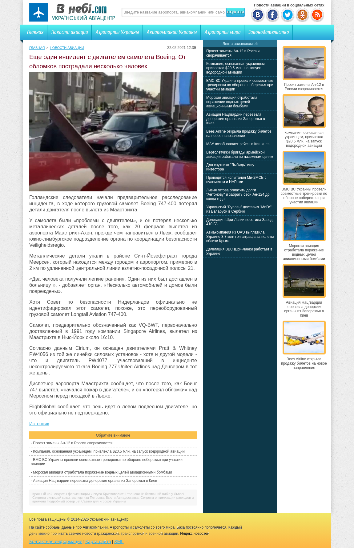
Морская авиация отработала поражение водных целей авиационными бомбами (102, 472)
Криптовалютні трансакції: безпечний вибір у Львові (143, 494)
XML (119, 541)
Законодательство (268, 32)
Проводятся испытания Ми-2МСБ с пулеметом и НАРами (236, 179)
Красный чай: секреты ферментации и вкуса (67, 494)
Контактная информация (55, 541)
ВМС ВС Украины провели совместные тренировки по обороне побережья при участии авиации (239, 84)
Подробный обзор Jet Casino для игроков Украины (86, 501)
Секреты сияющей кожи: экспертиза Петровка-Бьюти (74, 497)
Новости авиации (69, 32)
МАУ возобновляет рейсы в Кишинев (238, 144)
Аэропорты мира (222, 32)
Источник (39, 423)
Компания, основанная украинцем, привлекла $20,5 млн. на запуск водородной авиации (109, 451)
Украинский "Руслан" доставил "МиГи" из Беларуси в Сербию (239, 209)
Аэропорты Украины (117, 32)
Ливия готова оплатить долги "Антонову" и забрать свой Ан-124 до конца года (238, 194)
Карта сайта (98, 541)
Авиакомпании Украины (172, 32)
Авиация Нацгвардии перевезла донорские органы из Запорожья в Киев (95, 480)
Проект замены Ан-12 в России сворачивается (72, 443)
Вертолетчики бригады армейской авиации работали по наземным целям (239, 154)
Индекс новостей (194, 533)
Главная (35, 32)
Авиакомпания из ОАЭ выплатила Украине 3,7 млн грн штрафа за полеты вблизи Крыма (240, 236)
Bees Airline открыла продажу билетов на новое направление (239, 133)
